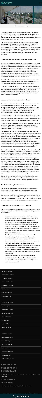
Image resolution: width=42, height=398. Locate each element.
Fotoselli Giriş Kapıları (7, 341)
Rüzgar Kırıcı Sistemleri (7, 313)
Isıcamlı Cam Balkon (6, 296)
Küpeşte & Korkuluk (6, 306)
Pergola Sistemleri (6, 320)
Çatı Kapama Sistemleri (7, 282)
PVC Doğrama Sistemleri (7, 337)
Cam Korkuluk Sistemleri (7, 351)
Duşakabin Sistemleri (7, 348)
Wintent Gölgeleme (6, 327)
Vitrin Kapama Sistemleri (7, 285)
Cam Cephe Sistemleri (7, 344)
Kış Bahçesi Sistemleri (7, 278)
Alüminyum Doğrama (7, 333)
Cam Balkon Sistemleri (7, 271)
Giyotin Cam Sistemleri (7, 302)
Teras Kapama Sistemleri (8, 274)
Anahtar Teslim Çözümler (8, 358)
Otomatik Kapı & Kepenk (7, 309)
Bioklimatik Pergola (6, 324)
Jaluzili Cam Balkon (6, 289)
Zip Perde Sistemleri (6, 316)
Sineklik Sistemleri (6, 355)
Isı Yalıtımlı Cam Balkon (7, 292)
